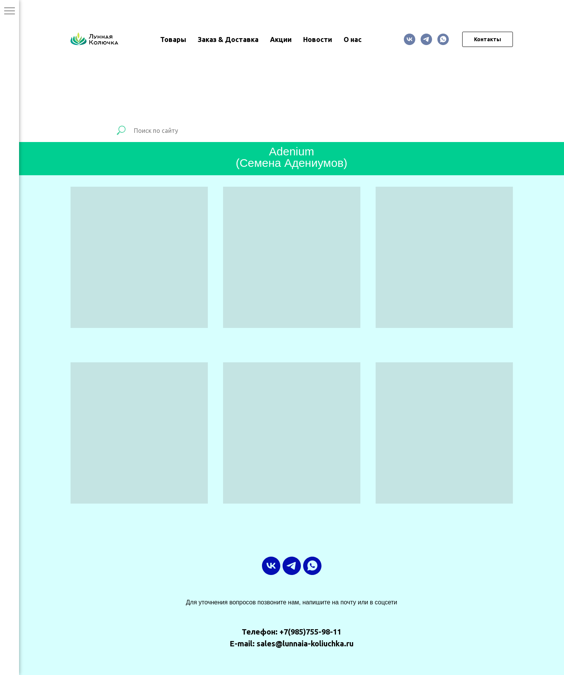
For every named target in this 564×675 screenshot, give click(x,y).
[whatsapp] (443, 39)
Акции (281, 39)
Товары (173, 39)
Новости (317, 39)
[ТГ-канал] (426, 39)
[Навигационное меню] (9, 11)
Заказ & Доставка (228, 39)
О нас (353, 39)
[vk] (409, 39)
